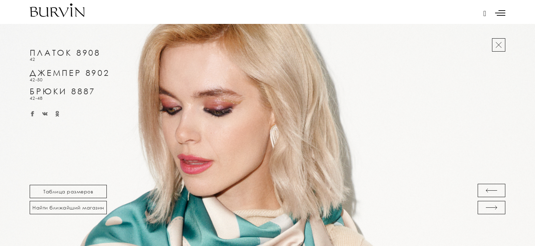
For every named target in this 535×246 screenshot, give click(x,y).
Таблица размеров (68, 191)
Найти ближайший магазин (68, 207)
